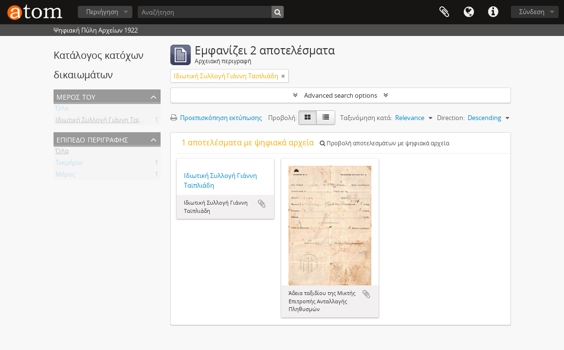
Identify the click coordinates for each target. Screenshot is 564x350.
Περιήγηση (102, 11)
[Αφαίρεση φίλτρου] (283, 76)
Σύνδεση (532, 11)
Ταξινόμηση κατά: (366, 117)
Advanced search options (341, 95)
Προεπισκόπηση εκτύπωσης (216, 117)
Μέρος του (75, 96)
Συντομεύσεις (493, 12)
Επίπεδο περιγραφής (92, 138)
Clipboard (444, 12)
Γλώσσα (468, 12)
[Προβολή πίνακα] (325, 117)
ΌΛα (62, 109)
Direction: (451, 117)
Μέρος (65, 176)
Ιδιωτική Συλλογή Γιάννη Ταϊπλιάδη (107, 121)
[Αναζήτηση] (211, 12)
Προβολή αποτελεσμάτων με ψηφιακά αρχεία (384, 143)
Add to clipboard (262, 204)
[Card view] (307, 117)
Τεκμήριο (69, 164)
